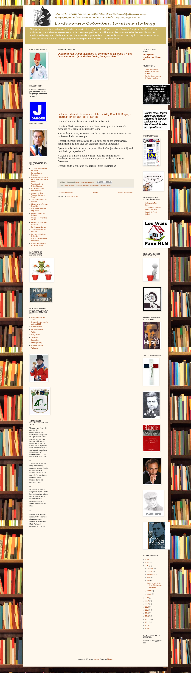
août (148, 577)
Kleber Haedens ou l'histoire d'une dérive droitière (152, 71)
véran (109, 185)
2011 (147, 622)
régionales (103, 185)
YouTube (34, 337)
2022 (147, 562)
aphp (66, 185)
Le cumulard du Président (36, 174)
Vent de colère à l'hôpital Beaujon (37, 185)
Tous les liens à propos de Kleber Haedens (153, 77)
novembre (150, 568)
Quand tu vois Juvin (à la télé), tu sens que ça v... (154, 585)
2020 (147, 598)
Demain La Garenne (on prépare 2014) (39, 323)
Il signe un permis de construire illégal (38, 244)
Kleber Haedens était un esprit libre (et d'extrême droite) (39, 179)
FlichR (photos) (36, 343)
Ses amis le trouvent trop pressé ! (38, 210)
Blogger (109, 659)
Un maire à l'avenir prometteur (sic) (38, 189)
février (149, 591)
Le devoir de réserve (38, 227)
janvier (149, 594)
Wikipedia (34, 348)
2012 (147, 619)
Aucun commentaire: (87, 182)
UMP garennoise (37, 345)
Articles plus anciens (125, 192)
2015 (147, 610)
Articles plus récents (66, 192)
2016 (147, 607)
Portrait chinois (36, 327)
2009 (147, 628)
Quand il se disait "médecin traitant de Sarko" (38, 195)
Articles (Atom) (72, 196)
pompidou (86, 185)
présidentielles (94, 185)
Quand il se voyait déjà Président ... (39, 223)
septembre (151, 574)
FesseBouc (35, 340)
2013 (147, 616)
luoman (96, 659)
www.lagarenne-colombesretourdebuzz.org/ (152, 57)
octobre (150, 571)
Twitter (33, 332)
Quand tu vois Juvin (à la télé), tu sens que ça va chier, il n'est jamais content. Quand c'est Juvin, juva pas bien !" (95, 55)
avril (148, 580)
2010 (147, 625)
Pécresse (79, 185)
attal (70, 185)
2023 (147, 559)
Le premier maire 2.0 (38, 329)
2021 (147, 566)
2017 (147, 604)
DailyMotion (35, 335)
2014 (147, 613)
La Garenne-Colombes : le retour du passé (153, 208)
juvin (73, 185)
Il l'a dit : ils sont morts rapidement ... (39, 240)
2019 (147, 601)
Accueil (95, 192)
